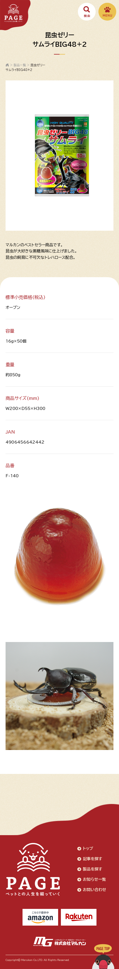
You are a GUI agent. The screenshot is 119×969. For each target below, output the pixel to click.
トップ (88, 848)
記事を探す (92, 859)
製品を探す (92, 869)
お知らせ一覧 (94, 879)
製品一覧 (20, 65)
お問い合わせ (94, 890)
